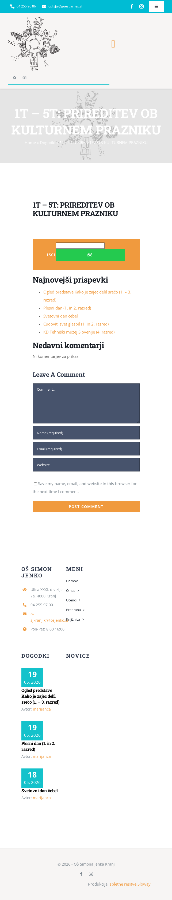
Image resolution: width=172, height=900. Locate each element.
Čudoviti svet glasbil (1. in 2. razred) (76, 324)
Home (30, 142)
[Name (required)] (86, 432)
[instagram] (141, 6)
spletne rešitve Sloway (130, 884)
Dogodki (47, 142)
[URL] (86, 464)
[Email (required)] (86, 448)
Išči (51, 254)
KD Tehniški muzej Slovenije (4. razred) (78, 332)
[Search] (14, 78)
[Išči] (58, 78)
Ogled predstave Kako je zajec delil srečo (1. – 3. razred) (40, 696)
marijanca (42, 709)
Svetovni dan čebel (60, 316)
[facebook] (132, 6)
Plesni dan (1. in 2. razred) (67, 308)
